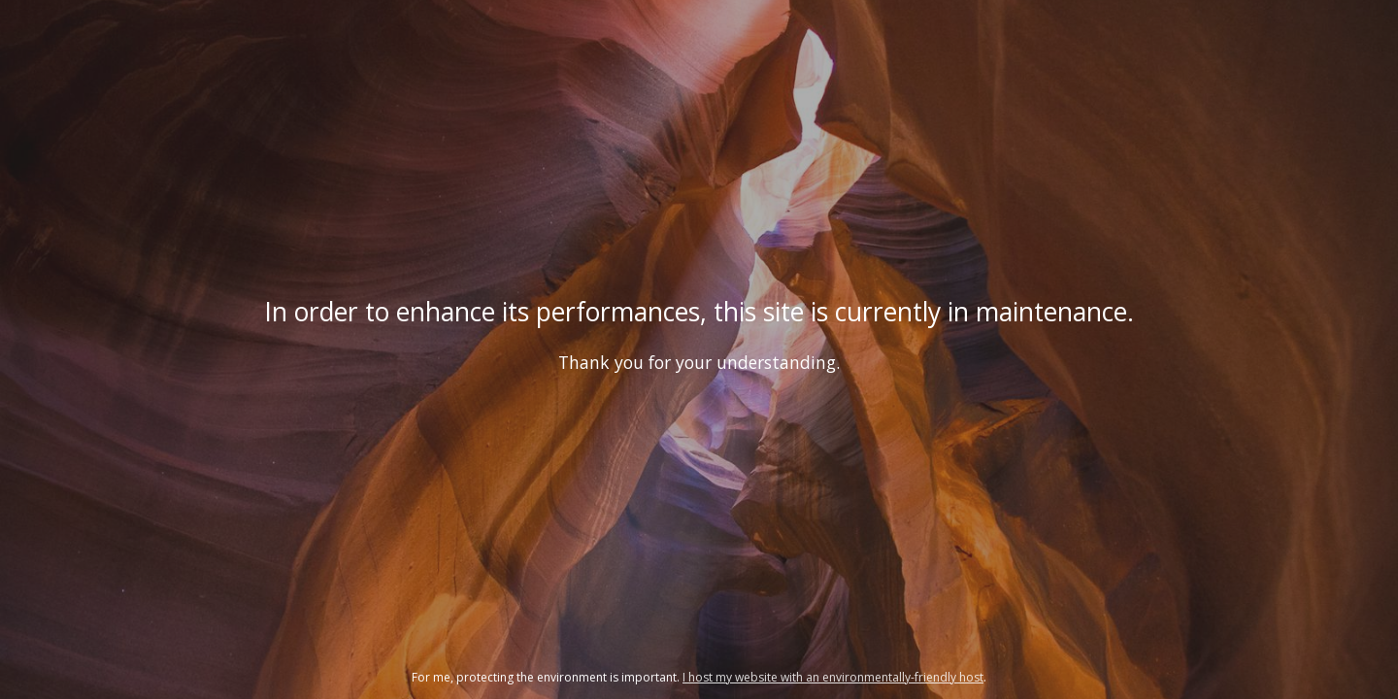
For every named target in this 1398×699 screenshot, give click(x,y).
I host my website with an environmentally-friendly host (832, 677)
